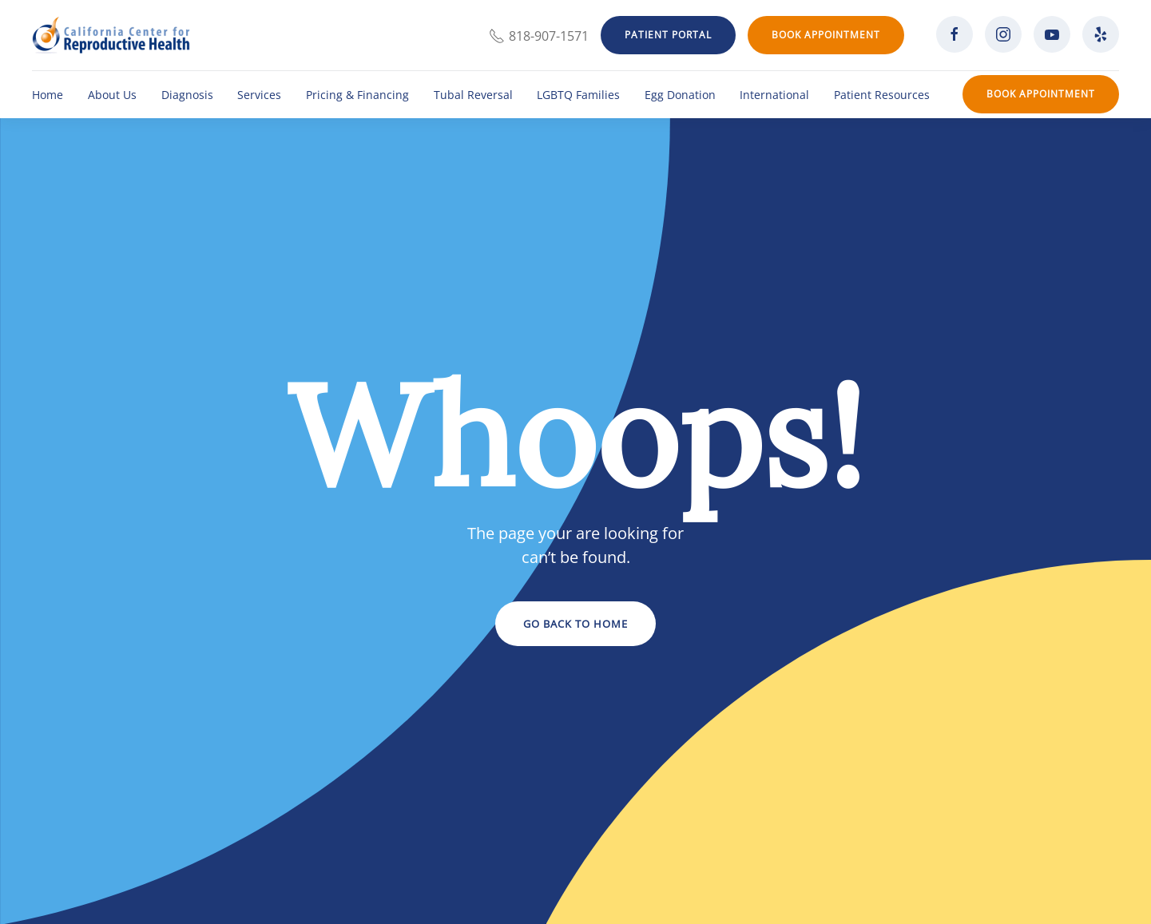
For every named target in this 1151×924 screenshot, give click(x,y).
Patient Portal (668, 35)
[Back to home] (111, 35)
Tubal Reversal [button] (473, 94)
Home (47, 94)
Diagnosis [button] (187, 94)
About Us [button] (112, 94)
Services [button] (259, 94)
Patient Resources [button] (882, 94)
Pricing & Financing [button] (357, 94)
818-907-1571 (539, 36)
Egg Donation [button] (680, 94)
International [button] (774, 94)
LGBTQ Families (578, 94)
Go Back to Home (575, 624)
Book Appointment (826, 35)
